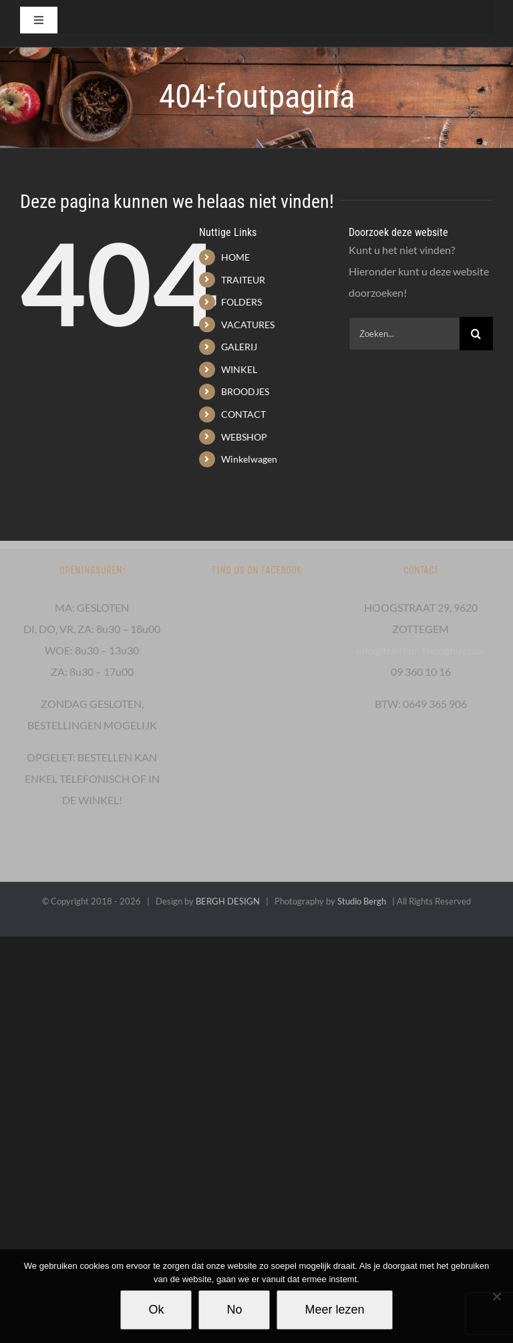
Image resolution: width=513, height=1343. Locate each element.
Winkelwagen (249, 459)
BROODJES (245, 391)
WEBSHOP (244, 437)
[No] (496, 1296)
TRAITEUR (243, 279)
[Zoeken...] (404, 333)
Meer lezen (334, 1309)
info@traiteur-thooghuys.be (420, 650)
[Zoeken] (476, 333)
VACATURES (248, 324)
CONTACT (243, 414)
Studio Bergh (361, 901)
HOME (235, 257)
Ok (156, 1309)
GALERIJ (239, 346)
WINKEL (239, 369)
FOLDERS (241, 302)
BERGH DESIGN (228, 901)
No (234, 1309)
